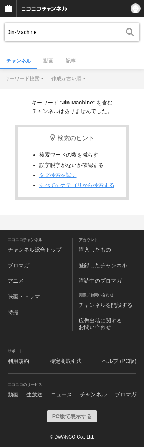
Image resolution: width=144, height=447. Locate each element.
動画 (48, 61)
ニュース (61, 394)
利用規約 (18, 361)
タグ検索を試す (58, 175)
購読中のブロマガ (100, 281)
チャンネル (18, 61)
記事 (71, 61)
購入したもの (95, 250)
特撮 (13, 312)
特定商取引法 (66, 361)
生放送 (34, 394)
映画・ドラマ (24, 296)
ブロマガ (18, 265)
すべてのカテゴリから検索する (76, 185)
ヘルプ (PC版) (119, 361)
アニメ (16, 281)
